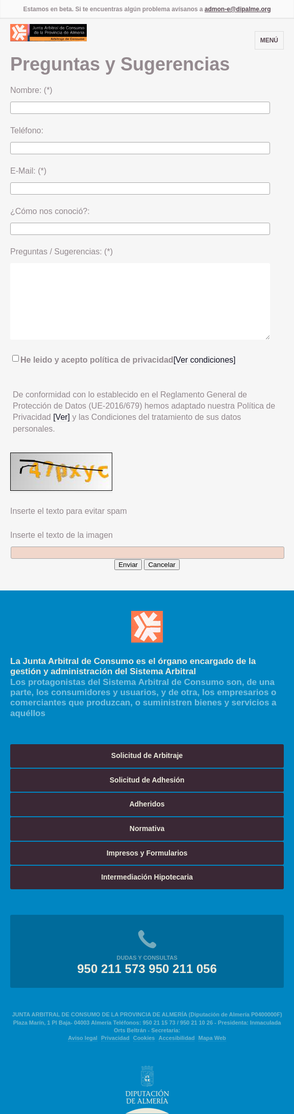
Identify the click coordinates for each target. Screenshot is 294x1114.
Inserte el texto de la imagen (61, 535)
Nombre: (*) (31, 90)
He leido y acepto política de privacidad (93, 359)
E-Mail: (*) (28, 171)
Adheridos (146, 804)
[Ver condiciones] (205, 359)
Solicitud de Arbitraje (147, 755)
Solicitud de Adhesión (147, 780)
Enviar (128, 564)
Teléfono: (26, 130)
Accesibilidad (177, 1038)
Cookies (144, 1038)
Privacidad (115, 1038)
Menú (269, 40)
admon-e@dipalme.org (238, 9)
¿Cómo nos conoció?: (50, 211)
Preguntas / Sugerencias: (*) (61, 251)
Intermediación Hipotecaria (147, 877)
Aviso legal (82, 1038)
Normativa (147, 828)
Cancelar (161, 564)
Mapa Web (212, 1038)
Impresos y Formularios (147, 853)
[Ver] (62, 417)
